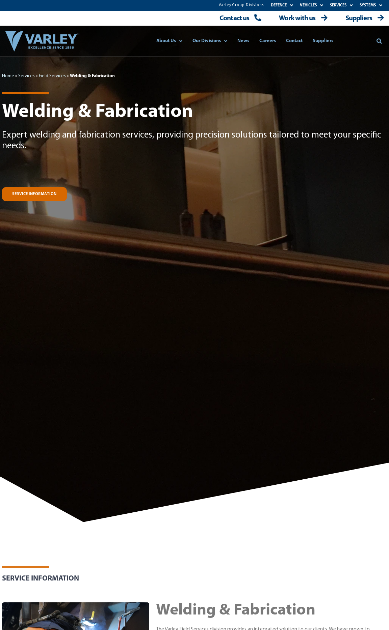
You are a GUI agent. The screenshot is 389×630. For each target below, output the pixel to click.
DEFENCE (282, 5)
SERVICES (341, 5)
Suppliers (323, 40)
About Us (169, 40)
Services (26, 76)
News (243, 40)
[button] (379, 41)
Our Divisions (209, 40)
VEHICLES (311, 5)
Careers (267, 40)
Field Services (52, 76)
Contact (294, 40)
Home (8, 76)
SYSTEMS (371, 5)
